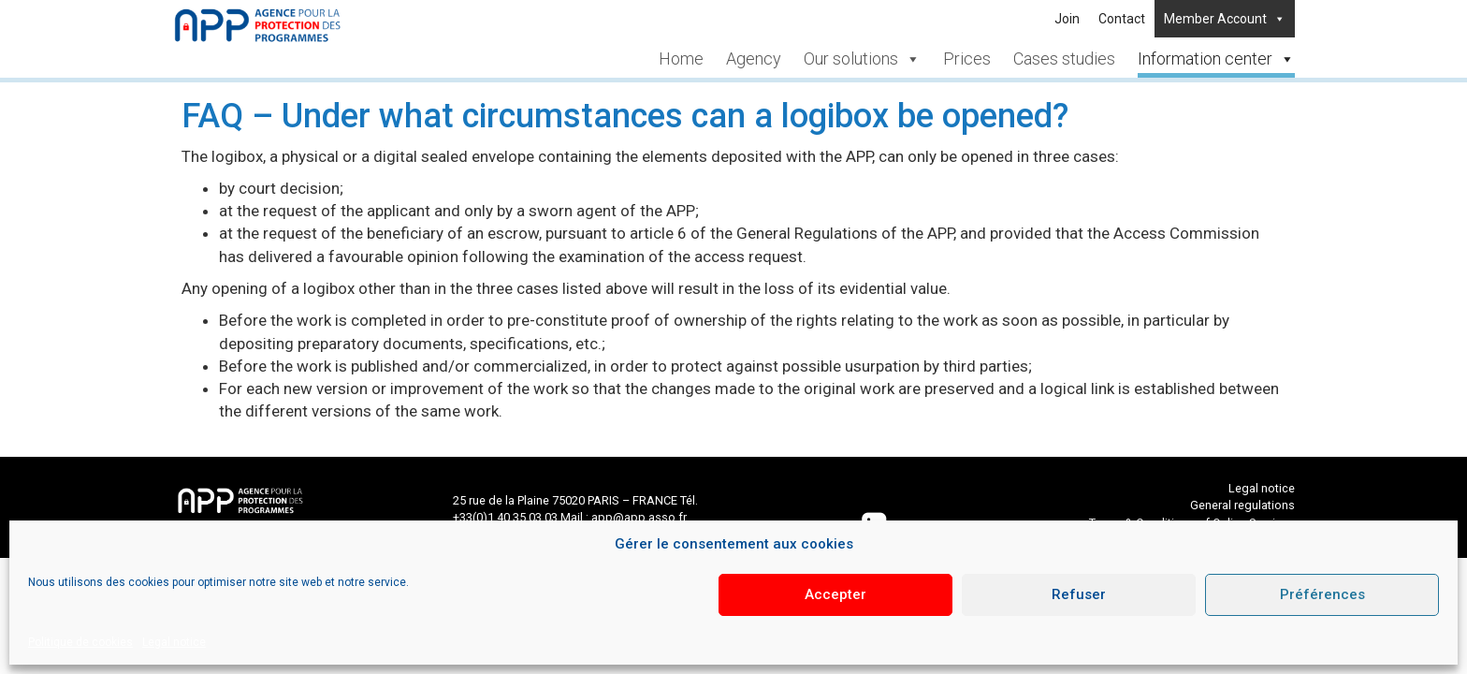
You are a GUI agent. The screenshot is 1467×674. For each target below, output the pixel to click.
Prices (967, 58)
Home (681, 58)
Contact (1121, 18)
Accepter (835, 594)
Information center (1216, 58)
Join (1067, 18)
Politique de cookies (80, 642)
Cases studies (1064, 58)
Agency (753, 58)
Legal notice (174, 642)
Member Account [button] (1224, 18)
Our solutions (862, 58)
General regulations (1242, 505)
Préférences (1322, 594)
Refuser (1079, 594)
